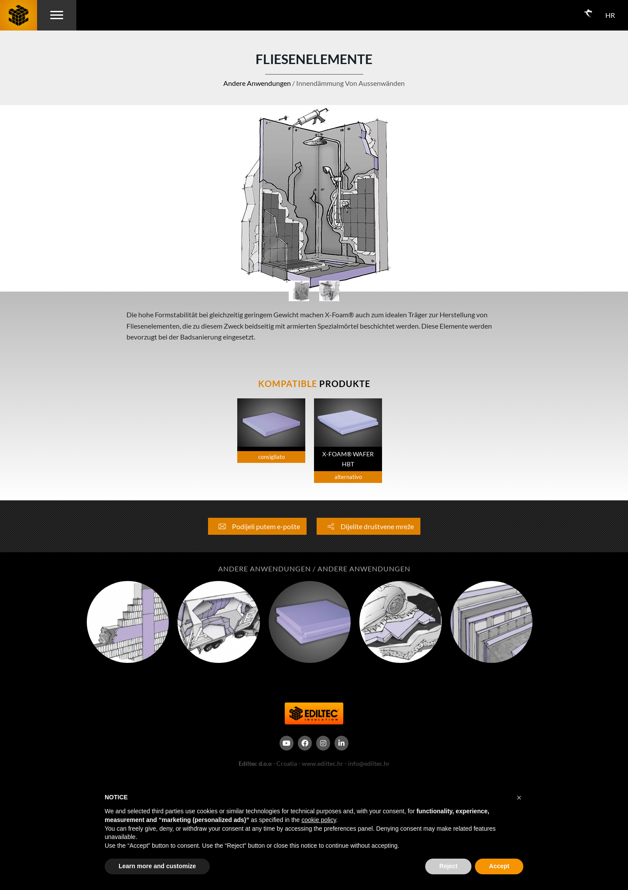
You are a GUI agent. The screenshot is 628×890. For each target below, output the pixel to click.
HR (610, 15)
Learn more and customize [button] (157, 866)
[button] (519, 798)
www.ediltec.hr (322, 763)
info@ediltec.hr (369, 763)
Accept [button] (499, 866)
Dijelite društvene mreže (368, 526)
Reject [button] (448, 866)
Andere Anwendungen (257, 83)
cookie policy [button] (318, 819)
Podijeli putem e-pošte (257, 526)
